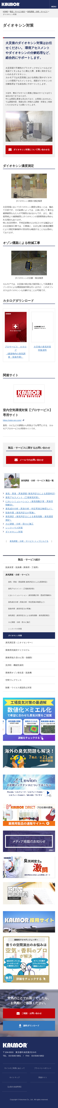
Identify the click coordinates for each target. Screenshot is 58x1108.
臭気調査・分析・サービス (37, 11)
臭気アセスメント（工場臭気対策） (22, 497)
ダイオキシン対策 (14, 531)
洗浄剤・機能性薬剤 (14, 665)
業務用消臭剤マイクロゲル (17, 650)
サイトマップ (14, 1077)
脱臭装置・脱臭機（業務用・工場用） (22, 567)
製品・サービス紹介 (17, 11)
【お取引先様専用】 (14, 1087)
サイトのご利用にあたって (14, 1068)
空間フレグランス (13, 680)
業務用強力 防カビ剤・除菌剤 (18, 657)
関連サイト (43, 1077)
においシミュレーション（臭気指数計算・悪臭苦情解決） (29, 503)
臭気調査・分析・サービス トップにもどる (29, 541)
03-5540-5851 (15, 1056)
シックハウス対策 (14, 527)
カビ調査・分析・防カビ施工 (19, 524)
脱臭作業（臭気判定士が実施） (20, 512)
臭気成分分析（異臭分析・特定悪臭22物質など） (29, 508)
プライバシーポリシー (42, 1068)
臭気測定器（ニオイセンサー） (19, 642)
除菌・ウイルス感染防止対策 (18, 687)
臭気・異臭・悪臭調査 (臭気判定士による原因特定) (30, 493)
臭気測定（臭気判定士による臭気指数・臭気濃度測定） (29, 518)
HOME (5, 11)
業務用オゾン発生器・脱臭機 (18, 673)
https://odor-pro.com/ (12, 420)
